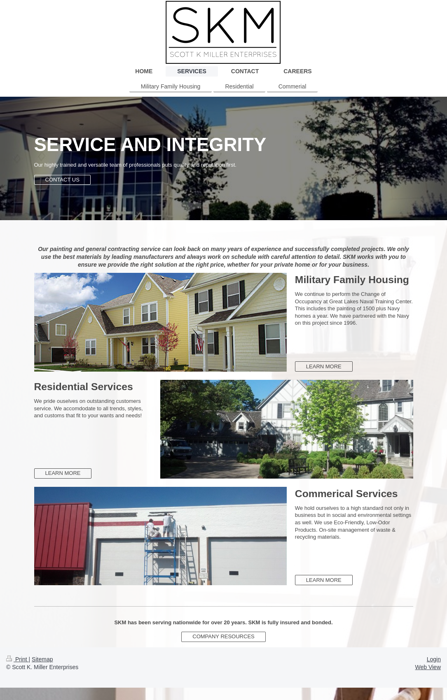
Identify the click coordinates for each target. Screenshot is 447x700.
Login (434, 659)
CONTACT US (62, 180)
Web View (428, 667)
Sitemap (42, 659)
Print (17, 659)
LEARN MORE (324, 366)
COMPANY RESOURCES (223, 636)
